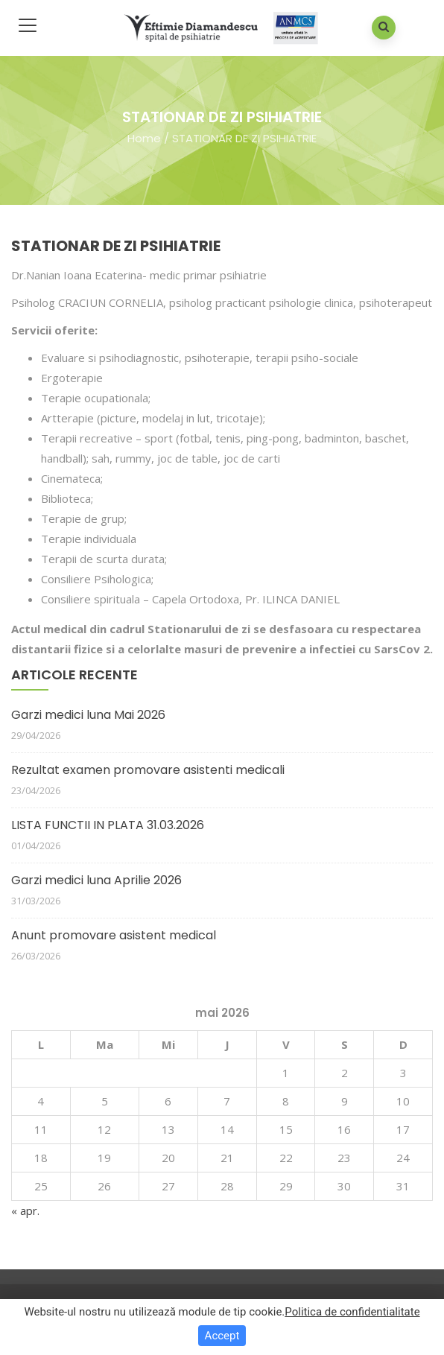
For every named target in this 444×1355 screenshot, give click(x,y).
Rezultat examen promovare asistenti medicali (148, 769)
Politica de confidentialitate (352, 1311)
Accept (222, 1335)
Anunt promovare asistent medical (113, 935)
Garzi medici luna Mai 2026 (88, 714)
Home (144, 137)
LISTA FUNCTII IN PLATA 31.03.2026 (107, 825)
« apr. (25, 1210)
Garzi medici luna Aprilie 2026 (96, 880)
